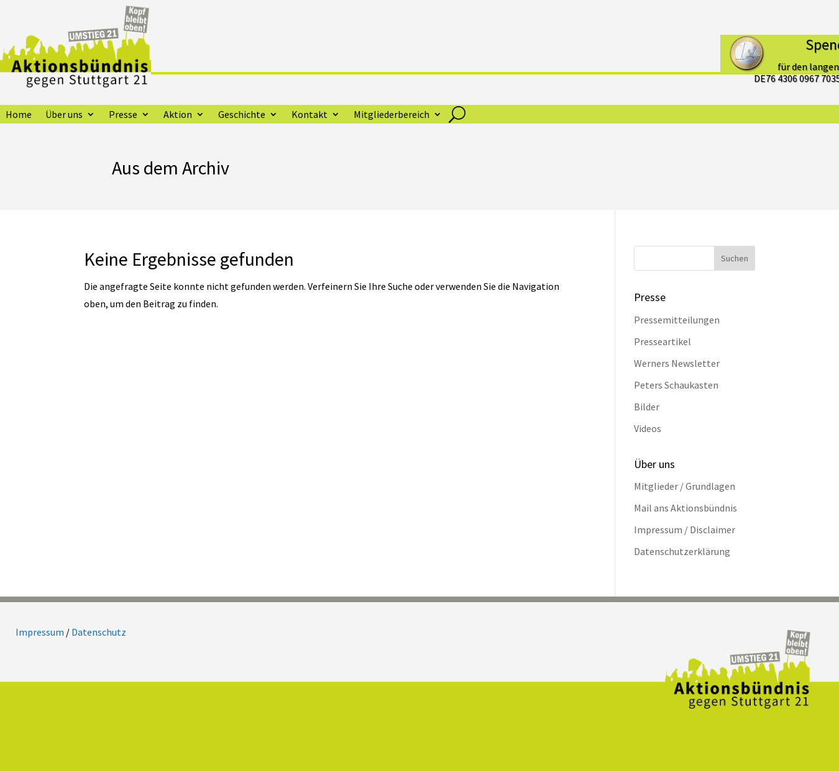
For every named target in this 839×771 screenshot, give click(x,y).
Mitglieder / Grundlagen (684, 486)
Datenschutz (98, 632)
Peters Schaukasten (676, 385)
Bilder (646, 406)
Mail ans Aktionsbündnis (685, 508)
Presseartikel (662, 341)
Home (19, 115)
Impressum (40, 632)
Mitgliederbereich (391, 115)
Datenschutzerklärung (682, 551)
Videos (647, 428)
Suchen (734, 258)
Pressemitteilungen (677, 319)
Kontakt (309, 115)
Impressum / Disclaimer (684, 529)
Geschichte (241, 115)
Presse (123, 115)
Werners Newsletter (677, 363)
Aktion (177, 115)
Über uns (64, 115)
